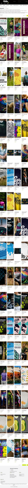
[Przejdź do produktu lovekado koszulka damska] (17, 424)
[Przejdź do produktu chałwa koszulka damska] (10, 177)
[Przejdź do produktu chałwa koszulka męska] (10, 350)
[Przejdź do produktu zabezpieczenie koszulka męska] (17, 201)
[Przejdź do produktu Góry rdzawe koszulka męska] (17, 375)
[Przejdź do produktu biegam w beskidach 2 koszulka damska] (3, 128)
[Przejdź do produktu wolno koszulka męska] (10, 201)
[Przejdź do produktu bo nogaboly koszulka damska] (10, 226)
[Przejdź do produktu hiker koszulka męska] (24, 104)
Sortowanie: (1, 14)
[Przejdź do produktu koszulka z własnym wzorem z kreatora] (3, 76)
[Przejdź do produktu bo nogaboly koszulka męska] (3, 276)
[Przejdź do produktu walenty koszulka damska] (3, 51)
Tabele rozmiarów (12, 474)
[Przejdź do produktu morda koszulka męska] (17, 177)
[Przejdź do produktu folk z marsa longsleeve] (17, 276)
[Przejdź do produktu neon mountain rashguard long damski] (24, 448)
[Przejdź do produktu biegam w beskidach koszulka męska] (24, 201)
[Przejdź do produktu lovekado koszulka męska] (24, 424)
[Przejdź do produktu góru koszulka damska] (17, 104)
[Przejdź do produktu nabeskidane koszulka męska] (10, 448)
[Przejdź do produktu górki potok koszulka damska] (24, 76)
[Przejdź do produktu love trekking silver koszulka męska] (3, 424)
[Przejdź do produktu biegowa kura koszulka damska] (24, 251)
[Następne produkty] (24, 465)
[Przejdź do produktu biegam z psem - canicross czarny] (24, 301)
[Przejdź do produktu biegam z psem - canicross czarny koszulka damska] (3, 325)
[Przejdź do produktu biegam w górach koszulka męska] (17, 152)
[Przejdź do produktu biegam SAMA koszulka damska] (3, 152)
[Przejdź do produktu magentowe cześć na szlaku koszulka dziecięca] (17, 51)
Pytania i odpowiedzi (21, 474)
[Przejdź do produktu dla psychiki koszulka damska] (17, 350)
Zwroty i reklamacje (12, 477)
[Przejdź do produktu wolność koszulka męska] (10, 128)
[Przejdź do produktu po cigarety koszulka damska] (24, 27)
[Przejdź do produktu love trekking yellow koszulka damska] (10, 27)
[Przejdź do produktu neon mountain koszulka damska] (3, 301)
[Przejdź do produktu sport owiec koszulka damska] (3, 177)
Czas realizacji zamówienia (13, 476)
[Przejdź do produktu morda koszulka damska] (24, 226)
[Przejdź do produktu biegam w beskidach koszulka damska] (10, 152)
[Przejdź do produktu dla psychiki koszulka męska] (3, 27)
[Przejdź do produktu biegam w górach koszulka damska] (3, 226)
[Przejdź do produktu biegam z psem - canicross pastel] (17, 325)
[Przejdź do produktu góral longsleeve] (24, 350)
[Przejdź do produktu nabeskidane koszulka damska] (10, 76)
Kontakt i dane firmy (3, 474)
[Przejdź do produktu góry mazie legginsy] (24, 177)
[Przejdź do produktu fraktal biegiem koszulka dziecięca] (24, 51)
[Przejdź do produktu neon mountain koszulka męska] (3, 104)
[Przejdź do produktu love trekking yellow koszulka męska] (10, 424)
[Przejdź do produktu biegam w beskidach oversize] (17, 301)
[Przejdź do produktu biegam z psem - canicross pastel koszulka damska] (24, 325)
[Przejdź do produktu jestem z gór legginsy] (17, 399)
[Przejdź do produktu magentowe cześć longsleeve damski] (17, 27)
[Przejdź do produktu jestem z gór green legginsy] (10, 399)
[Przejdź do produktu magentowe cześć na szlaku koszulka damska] (3, 201)
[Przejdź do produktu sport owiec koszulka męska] (10, 104)
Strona (23, 15)
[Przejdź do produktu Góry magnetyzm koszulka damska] (24, 276)
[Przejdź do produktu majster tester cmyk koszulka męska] (3, 448)
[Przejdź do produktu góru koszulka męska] (3, 375)
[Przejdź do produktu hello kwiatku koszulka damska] (24, 375)
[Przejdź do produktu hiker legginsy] (3, 399)
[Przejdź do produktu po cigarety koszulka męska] (10, 51)
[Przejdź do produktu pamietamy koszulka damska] (3, 251)
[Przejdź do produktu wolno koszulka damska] (17, 76)
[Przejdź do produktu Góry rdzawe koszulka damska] (10, 375)
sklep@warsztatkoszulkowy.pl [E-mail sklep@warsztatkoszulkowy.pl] (14, 471)
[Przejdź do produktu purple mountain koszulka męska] (10, 301)
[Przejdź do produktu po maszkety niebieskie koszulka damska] (10, 251)
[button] (26, 1)
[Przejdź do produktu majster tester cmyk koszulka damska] (17, 128)
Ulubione (2, 482)
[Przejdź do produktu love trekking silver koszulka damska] (24, 399)
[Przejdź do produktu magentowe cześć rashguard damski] (17, 226)
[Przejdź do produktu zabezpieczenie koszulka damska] (24, 128)
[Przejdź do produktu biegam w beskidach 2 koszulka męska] (17, 251)
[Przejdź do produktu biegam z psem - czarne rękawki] (3, 350)
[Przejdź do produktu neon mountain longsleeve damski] (17, 448)
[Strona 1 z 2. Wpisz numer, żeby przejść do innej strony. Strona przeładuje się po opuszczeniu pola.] (24, 15)
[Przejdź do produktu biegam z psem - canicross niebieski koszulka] (10, 325)
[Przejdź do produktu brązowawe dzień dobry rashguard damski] (10, 276)
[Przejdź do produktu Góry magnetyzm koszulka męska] (24, 152)
